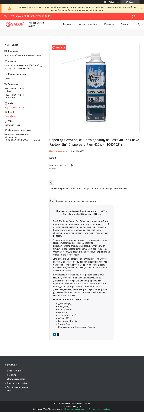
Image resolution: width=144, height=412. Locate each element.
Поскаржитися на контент (76, 409)
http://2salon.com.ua (14, 107)
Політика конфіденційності (100, 409)
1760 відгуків (113, 2)
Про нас (125, 24)
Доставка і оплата (16, 379)
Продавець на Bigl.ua (72, 406)
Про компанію (14, 371)
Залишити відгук (133, 16)
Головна (67, 24)
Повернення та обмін (17, 383)
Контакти (109, 24)
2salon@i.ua (10, 116)
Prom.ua (86, 404)
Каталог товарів (87, 24)
